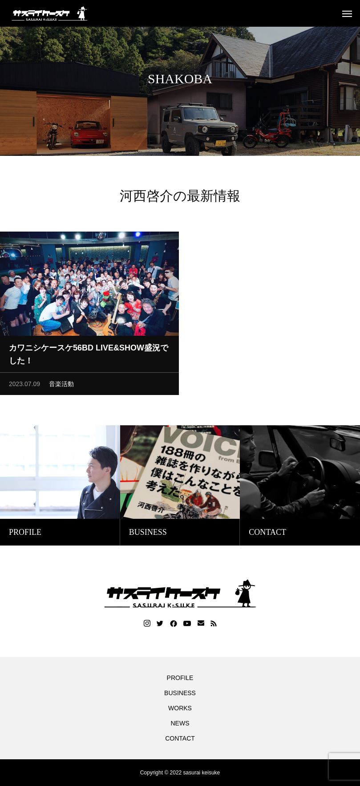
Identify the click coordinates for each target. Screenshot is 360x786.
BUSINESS (180, 693)
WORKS (180, 708)
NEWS (180, 723)
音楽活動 (61, 386)
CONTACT (180, 738)
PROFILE (180, 678)
